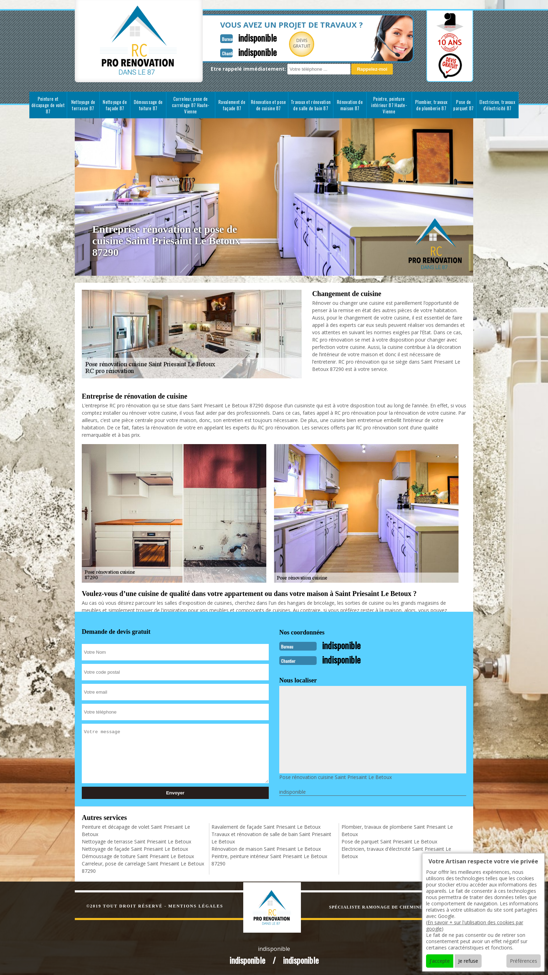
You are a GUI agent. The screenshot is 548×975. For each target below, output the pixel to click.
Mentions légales (195, 905)
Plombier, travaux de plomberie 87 (431, 105)
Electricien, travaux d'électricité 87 (497, 105)
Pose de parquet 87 (463, 105)
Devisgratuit (285, 43)
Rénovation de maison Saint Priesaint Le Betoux (266, 848)
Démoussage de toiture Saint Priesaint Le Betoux (138, 855)
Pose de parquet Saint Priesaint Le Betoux (389, 840)
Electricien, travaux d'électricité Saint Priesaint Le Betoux (396, 852)
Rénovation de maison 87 (350, 105)
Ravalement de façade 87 (231, 105)
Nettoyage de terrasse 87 (83, 105)
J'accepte (440, 961)
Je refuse (468, 961)
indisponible (239, 37)
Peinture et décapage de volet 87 (48, 105)
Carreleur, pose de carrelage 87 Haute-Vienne (190, 105)
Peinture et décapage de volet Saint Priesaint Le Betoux (136, 830)
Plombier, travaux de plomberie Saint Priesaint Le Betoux (397, 830)
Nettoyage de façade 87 (115, 105)
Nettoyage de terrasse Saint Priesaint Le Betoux (136, 840)
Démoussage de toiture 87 (148, 105)
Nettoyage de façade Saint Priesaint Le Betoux (135, 848)
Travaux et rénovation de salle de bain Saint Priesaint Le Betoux (271, 837)
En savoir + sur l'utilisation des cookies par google (474, 925)
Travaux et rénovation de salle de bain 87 (311, 105)
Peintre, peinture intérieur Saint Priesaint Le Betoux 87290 (269, 859)
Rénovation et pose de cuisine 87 (268, 105)
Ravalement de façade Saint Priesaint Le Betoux (265, 826)
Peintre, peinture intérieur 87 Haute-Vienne (389, 105)
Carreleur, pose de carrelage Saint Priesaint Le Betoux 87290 (143, 867)
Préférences (523, 961)
